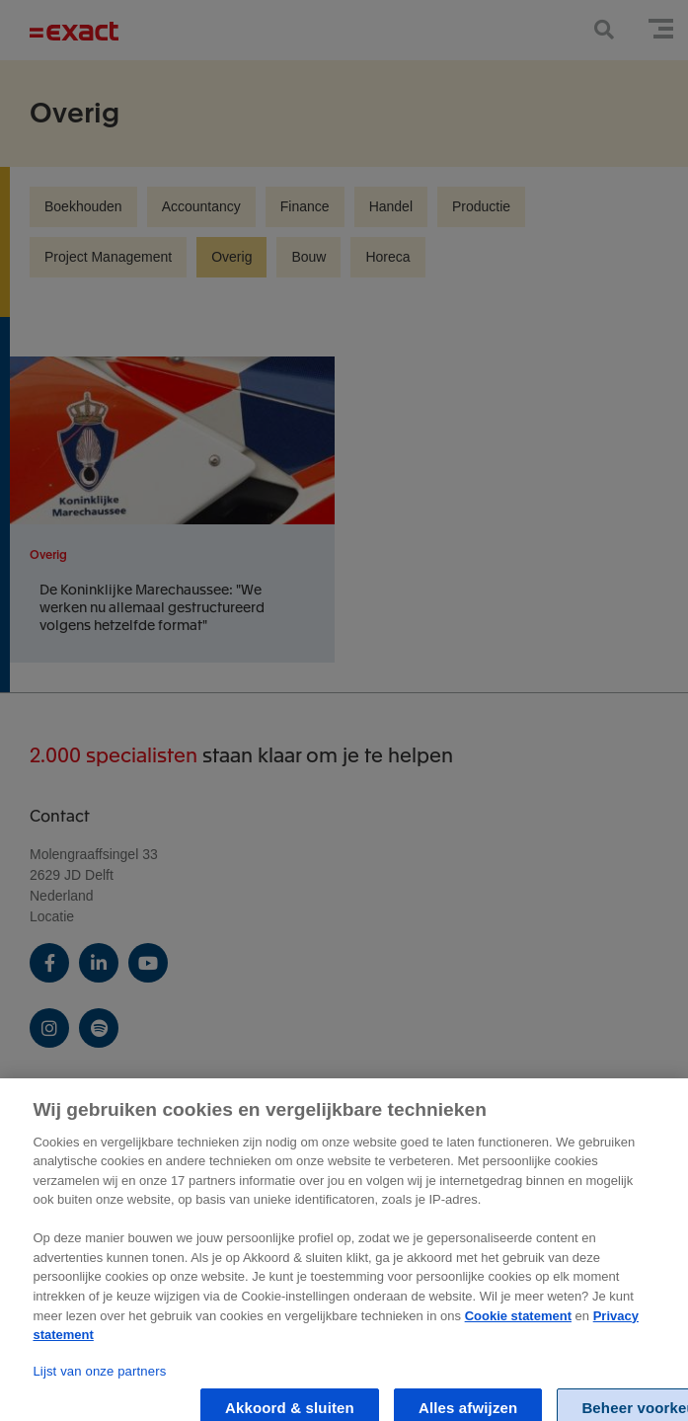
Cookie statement (518, 1324)
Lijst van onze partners (99, 1381)
